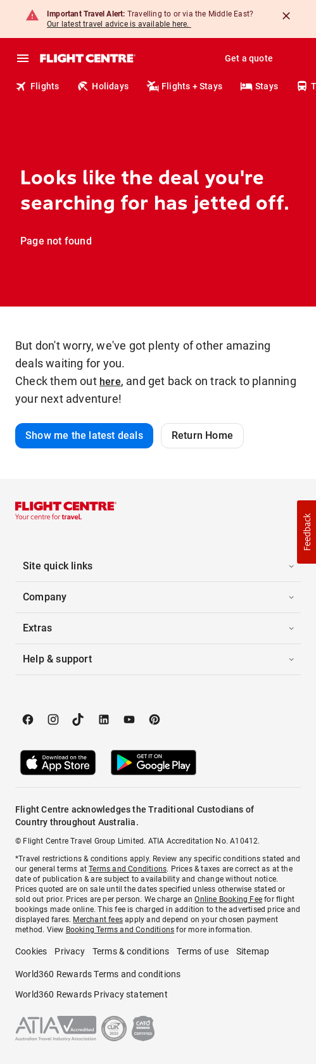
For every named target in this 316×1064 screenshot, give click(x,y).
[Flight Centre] (87, 58)
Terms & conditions (131, 951)
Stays (259, 86)
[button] (158, 566)
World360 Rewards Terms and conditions (97, 974)
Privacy (69, 951)
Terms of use (202, 951)
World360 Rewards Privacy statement (91, 994)
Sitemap (252, 951)
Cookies (31, 951)
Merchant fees (98, 919)
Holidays (103, 86)
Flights (37, 86)
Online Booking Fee (228, 899)
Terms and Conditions (128, 868)
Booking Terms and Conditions (120, 929)
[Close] (286, 15)
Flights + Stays (184, 86)
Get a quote (249, 58)
